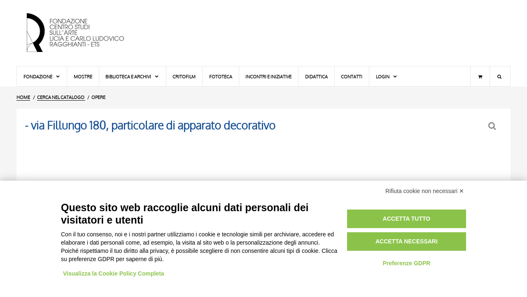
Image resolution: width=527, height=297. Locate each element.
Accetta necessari (406, 241)
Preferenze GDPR (406, 263)
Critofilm (184, 76)
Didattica (316, 76)
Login (387, 76)
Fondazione (42, 76)
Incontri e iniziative (268, 76)
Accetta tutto (407, 218)
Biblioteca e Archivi (132, 76)
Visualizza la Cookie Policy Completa (113, 273)
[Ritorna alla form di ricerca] (493, 126)
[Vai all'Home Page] (82, 33)
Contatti (351, 76)
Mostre (83, 76)
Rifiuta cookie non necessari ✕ (424, 191)
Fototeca (220, 76)
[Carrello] (480, 76)
